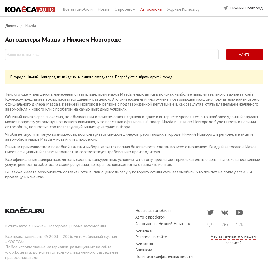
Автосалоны (151, 9)
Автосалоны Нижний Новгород (163, 223)
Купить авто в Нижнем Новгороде (36, 225)
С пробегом (125, 9)
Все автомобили (78, 9)
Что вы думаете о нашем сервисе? (233, 239)
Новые (104, 9)
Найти (244, 54)
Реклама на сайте (151, 236)
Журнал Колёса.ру (183, 9)
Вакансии (143, 249)
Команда (143, 230)
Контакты (144, 243)
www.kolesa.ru (18, 252)
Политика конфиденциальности (164, 256)
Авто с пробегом (150, 217)
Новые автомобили (88, 225)
